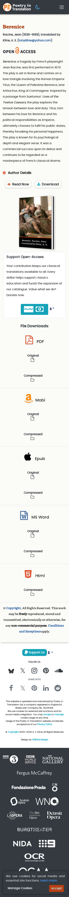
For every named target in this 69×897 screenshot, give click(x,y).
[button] (37, 7)
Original (33, 358)
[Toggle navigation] (61, 7)
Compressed (33, 378)
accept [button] (47, 714)
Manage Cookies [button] (20, 888)
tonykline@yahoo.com (35, 40)
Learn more (48, 880)
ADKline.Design (40, 739)
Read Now (18, 184)
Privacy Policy (44, 724)
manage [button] (59, 714)
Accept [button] (56, 888)
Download (48, 184)
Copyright (13, 608)
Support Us (35, 652)
